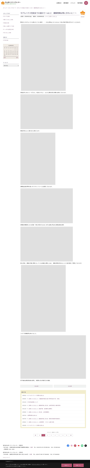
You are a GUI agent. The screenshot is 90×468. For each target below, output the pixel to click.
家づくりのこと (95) (8, 19)
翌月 (17, 57)
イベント (72, 3)
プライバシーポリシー (36, 464)
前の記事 (36, 386)
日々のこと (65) (7, 32)
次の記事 (70, 386)
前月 (5, 57)
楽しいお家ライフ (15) (9, 26)
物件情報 (79, 3)
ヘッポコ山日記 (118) (8, 29)
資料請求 (65, 3)
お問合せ (58, 3)
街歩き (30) (6, 22)
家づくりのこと (53, 16)
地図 (32, 447)
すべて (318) (7, 16)
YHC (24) (6, 40)
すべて (47, 16)
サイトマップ (7, 457)
